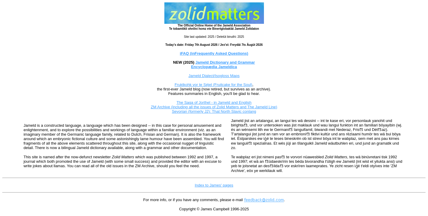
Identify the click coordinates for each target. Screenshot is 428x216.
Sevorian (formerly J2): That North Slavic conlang (214, 111)
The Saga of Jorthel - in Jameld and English (214, 102)
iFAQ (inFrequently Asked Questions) (214, 53)
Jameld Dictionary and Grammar (225, 62)
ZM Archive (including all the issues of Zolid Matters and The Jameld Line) (214, 107)
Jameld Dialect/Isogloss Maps (214, 75)
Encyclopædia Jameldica (214, 67)
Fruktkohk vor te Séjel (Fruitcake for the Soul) (213, 84)
